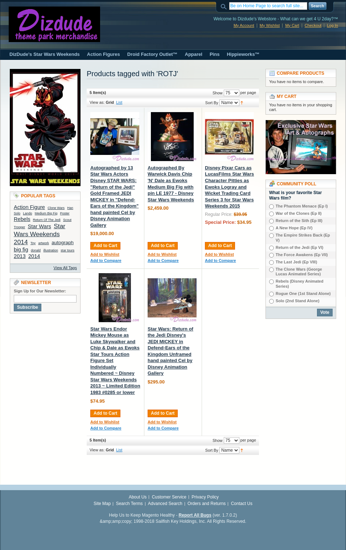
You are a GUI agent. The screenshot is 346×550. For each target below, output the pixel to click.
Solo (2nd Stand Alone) (298, 301)
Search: (225, 6)
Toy (33, 243)
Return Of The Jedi (47, 220)
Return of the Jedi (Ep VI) (299, 247)
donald (36, 250)
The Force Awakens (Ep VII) (302, 255)
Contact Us (241, 503)
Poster (65, 213)
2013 (20, 256)
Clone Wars (56, 208)
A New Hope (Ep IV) (294, 228)
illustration (50, 250)
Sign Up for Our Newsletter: (40, 291)
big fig (21, 250)
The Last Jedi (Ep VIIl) (296, 262)
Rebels (22, 219)
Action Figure (29, 207)
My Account (244, 25)
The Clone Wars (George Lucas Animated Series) (299, 271)
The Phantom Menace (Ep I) (302, 206)
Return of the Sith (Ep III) (299, 220)
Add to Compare (105, 260)
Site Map (102, 503)
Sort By (211, 102)
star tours (67, 250)
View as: (97, 102)
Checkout (313, 25)
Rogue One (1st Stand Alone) (303, 293)
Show (218, 93)
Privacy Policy (205, 497)
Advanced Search (165, 503)
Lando (27, 213)
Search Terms (129, 503)
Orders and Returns (207, 503)
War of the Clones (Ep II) (299, 213)
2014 (34, 256)
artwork (43, 243)
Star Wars (39, 226)
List (119, 102)
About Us (138, 497)
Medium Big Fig (46, 213)
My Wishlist (270, 25)
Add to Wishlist (104, 254)
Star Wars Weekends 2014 (39, 234)
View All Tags (65, 268)
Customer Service (169, 497)
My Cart (292, 25)
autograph (63, 242)
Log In (332, 25)
